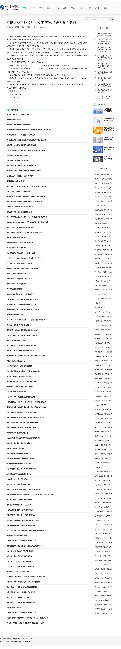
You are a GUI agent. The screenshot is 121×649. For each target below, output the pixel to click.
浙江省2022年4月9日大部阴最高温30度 (19, 376)
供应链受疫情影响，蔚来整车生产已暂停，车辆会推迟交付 (25, 371)
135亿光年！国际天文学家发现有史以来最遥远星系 (109, 158)
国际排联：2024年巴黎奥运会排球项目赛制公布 (109, 139)
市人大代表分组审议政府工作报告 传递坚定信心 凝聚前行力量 (26, 577)
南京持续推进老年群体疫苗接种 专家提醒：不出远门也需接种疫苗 (27, 618)
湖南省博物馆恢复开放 (14, 119)
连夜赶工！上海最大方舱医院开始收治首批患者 (21, 145)
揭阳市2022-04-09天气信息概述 (17, 248)
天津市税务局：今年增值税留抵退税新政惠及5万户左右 (109, 110)
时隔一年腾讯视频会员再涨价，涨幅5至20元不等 (22, 412)
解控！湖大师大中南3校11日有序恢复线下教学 (21, 428)
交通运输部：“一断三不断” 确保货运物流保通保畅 (22, 299)
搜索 (111, 19)
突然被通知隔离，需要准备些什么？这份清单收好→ (23, 335)
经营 (73, 8)
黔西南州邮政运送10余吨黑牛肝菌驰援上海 (20, 243)
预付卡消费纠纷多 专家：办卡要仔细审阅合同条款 (109, 120)
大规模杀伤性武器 (31, 105)
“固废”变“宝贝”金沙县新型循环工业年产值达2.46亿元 (23, 489)
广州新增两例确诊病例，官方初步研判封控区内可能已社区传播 (26, 140)
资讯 (49, 8)
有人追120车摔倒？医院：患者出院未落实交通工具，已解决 (25, 623)
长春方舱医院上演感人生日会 (16, 361)
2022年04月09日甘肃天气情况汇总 (17, 433)
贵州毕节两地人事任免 (14, 607)
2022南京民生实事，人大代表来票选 (18, 571)
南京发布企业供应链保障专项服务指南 (19, 484)
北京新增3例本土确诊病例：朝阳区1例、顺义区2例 (23, 520)
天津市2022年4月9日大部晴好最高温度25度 (20, 350)
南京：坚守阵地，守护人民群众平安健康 (19, 556)
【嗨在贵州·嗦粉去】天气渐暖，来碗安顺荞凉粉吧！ (23, 381)
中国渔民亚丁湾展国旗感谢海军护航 (18, 160)
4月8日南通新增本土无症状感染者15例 (19, 474)
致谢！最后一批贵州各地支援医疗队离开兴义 (21, 227)
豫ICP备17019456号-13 (26, 639)
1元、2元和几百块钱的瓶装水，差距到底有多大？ (22, 165)
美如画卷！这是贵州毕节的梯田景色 (18, 325)
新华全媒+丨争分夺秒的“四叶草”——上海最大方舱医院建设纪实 (27, 320)
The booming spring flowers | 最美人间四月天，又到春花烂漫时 (27, 222)
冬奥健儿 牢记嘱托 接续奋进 (15, 448)
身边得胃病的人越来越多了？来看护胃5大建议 (21, 253)
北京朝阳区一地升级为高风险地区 (17, 155)
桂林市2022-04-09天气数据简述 (17, 284)
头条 (33, 8)
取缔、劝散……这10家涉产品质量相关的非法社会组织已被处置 (26, 186)
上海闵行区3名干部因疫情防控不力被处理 (20, 207)
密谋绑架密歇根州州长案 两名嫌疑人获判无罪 (21, 135)
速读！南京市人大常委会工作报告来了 (19, 597)
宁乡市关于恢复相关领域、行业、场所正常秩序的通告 (23, 582)
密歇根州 (17, 105)
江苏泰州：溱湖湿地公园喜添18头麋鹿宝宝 (20, 443)
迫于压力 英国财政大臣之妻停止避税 (18, 114)
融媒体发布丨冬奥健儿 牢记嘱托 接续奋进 (20, 551)
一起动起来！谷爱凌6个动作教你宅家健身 (20, 510)
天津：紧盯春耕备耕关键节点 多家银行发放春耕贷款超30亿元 (109, 129)
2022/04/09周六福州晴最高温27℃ (17, 273)
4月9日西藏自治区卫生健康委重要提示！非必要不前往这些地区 (26, 150)
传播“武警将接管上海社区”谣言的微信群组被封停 (22, 330)
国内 (57, 8)
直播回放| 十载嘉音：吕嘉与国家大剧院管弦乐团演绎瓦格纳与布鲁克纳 (29, 129)
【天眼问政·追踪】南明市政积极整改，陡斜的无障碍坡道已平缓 (26, 196)
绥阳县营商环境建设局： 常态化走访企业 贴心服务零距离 (25, 232)
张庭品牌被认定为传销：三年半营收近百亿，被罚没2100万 (25, 201)
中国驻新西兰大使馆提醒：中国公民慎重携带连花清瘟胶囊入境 (26, 402)
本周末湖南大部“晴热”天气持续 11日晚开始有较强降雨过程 (25, 417)
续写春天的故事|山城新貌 (14, 289)
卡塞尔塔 (23, 105)
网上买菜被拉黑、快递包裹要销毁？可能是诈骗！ (22, 304)
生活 (81, 8)
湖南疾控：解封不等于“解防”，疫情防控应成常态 (22, 268)
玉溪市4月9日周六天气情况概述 (17, 237)
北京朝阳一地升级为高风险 (15, 314)
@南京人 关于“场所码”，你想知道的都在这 (20, 561)
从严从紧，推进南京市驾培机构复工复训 (19, 263)
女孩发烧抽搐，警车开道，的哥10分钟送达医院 (21, 469)
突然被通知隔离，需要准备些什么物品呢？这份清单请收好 (25, 546)
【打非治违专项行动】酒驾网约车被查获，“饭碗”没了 (23, 309)
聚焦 (41, 8)
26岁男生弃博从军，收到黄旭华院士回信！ (20, 366)
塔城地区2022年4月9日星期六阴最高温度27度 (21, 602)
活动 (89, 8)
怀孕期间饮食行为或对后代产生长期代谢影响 (109, 148)
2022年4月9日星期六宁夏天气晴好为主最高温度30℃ (23, 438)
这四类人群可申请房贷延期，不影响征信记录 (21, 279)
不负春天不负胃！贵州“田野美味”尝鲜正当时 (21, 397)
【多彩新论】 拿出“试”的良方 (16, 181)
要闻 (105, 8)
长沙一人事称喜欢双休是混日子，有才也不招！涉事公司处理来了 (27, 217)
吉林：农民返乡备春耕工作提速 (16, 340)
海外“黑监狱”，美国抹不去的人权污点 (19, 191)
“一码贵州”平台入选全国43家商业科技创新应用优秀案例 (24, 258)
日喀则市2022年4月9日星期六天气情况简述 (20, 566)
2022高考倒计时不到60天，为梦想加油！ (19, 464)
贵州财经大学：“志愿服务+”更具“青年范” (20, 176)
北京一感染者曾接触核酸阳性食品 (17, 453)
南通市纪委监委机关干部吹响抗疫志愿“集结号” (21, 525)
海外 (65, 8)
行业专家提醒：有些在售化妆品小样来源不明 (21, 592)
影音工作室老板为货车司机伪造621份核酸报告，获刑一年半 (25, 530)
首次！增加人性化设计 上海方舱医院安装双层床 (22, 587)
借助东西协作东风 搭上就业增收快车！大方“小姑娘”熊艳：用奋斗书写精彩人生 (31, 494)
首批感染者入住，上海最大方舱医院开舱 (19, 212)
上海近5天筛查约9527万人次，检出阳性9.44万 (21, 541)
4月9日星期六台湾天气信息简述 (17, 392)
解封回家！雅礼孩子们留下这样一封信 (19, 124)
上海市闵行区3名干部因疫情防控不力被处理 (20, 458)
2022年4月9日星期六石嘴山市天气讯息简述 (20, 294)
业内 (113, 8)
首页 (25, 8)
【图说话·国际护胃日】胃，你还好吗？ (19, 505)
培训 (97, 8)
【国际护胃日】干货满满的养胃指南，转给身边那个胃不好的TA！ (27, 356)
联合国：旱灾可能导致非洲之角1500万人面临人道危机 (24, 171)
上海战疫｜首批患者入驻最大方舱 (17, 479)
